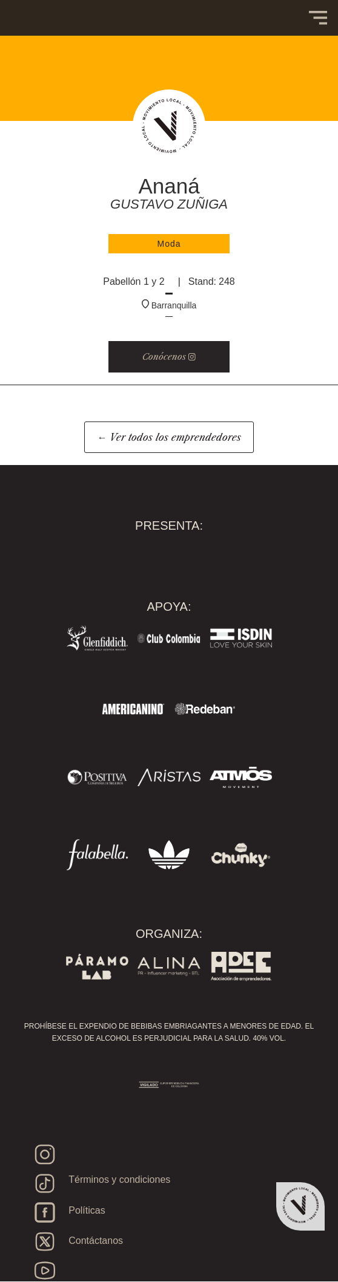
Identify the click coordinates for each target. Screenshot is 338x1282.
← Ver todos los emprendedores (169, 437)
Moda (169, 244)
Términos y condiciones (119, 1179)
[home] (48, 6)
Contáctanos (95, 1240)
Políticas (86, 1210)
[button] (318, 18)
